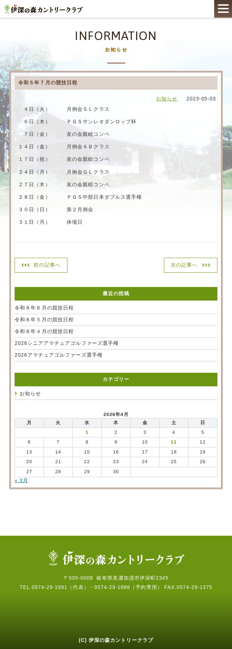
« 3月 (21, 480)
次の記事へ (184, 265)
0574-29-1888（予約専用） (128, 587)
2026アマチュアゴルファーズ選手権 (59, 355)
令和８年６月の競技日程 (44, 308)
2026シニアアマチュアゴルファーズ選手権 (67, 343)
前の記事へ (47, 265)
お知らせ (166, 98)
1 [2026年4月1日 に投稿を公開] (87, 432)
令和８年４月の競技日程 (44, 331)
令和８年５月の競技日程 (44, 319)
